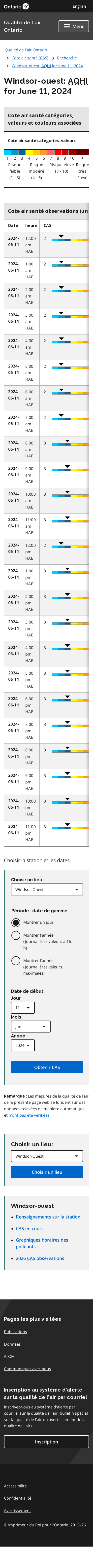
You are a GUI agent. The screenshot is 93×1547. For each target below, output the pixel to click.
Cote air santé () (30, 58)
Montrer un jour (38, 922)
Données (12, 1344)
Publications (15, 1331)
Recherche (67, 58)
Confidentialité (17, 1498)
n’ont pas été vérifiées (29, 1115)
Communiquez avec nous (27, 1368)
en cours (30, 1228)
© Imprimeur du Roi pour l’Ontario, (45, 1525)
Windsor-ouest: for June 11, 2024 (47, 66)
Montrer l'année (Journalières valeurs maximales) (42, 967)
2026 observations (40, 1258)
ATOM (9, 1356)
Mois (16, 1017)
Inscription (46, 1442)
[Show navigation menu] (74, 26)
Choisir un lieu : (27, 879)
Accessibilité (15, 1486)
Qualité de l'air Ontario (26, 50)
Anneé (18, 1035)
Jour (16, 998)
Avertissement (17, 1510)
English (79, 6)
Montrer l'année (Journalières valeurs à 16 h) (47, 941)
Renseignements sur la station (48, 1217)
